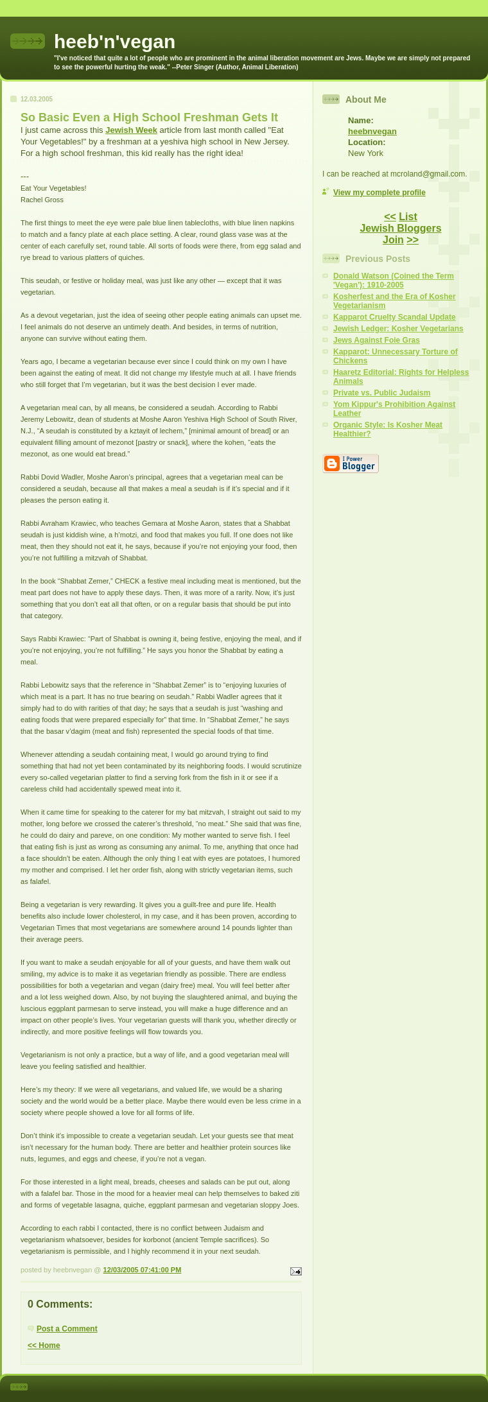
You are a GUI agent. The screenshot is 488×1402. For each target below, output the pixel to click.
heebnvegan (372, 131)
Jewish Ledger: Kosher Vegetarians (398, 328)
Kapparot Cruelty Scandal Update (394, 317)
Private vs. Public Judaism (381, 392)
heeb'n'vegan (114, 41)
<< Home (44, 1345)
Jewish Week (131, 130)
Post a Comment (67, 1328)
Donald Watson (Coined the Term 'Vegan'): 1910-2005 (393, 281)
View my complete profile (379, 192)
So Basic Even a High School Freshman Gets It (149, 117)
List (408, 216)
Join (393, 239)
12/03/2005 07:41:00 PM (142, 1270)
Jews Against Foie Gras (376, 340)
